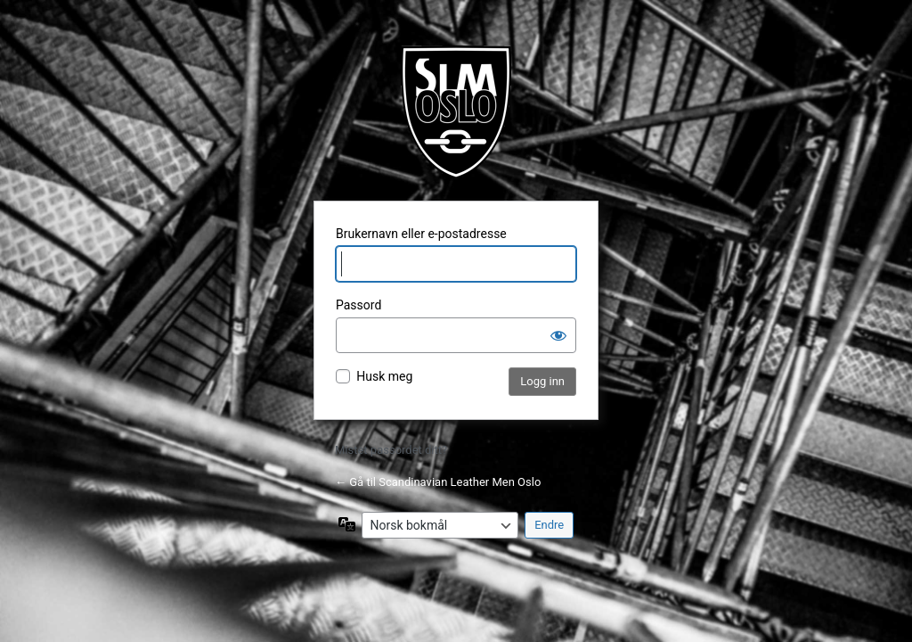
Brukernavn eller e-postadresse (421, 233)
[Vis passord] (558, 335)
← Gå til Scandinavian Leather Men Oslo (438, 482)
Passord (358, 305)
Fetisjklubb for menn (456, 112)
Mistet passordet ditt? (391, 450)
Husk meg (384, 376)
